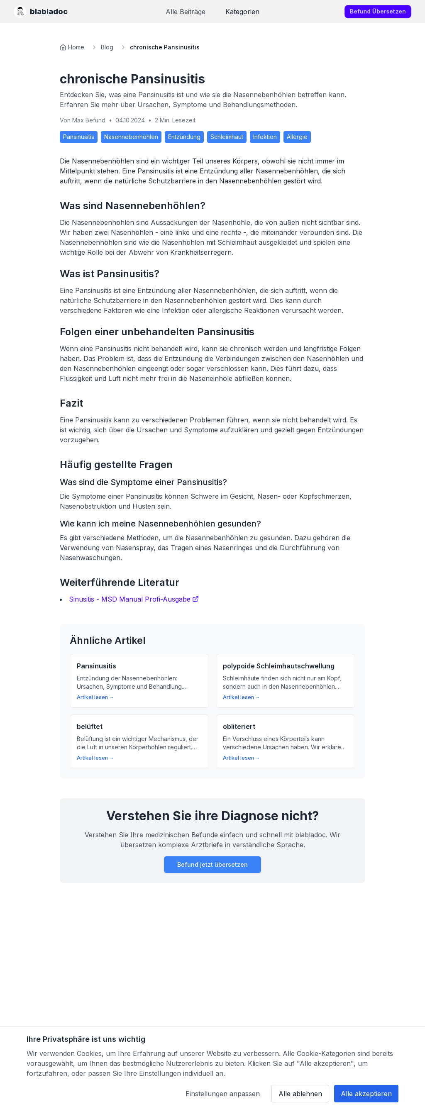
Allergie (297, 136)
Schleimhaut (226, 136)
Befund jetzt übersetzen (212, 864)
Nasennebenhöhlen (131, 136)
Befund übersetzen (377, 11)
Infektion (265, 136)
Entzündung (184, 136)
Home (76, 47)
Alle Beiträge (185, 11)
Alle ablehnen (300, 1094)
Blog (107, 47)
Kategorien (242, 11)
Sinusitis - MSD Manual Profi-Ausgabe (134, 599)
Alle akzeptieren (366, 1094)
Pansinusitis (78, 136)
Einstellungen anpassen (223, 1094)
